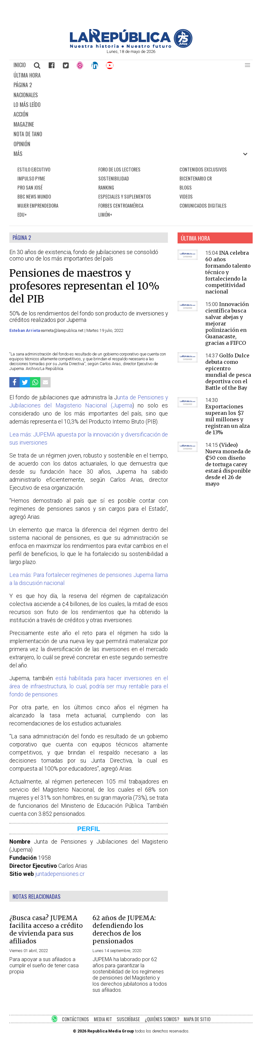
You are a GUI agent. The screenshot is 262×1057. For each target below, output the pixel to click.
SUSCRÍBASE (128, 1019)
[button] (247, 65)
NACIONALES (26, 95)
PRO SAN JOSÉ (30, 187)
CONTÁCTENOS (75, 1019)
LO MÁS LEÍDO (27, 104)
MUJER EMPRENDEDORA (37, 205)
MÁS (18, 154)
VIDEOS (186, 196)
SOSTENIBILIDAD (113, 178)
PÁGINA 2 (23, 85)
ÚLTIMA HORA (27, 75)
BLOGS (186, 187)
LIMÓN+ (105, 214)
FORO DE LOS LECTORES (119, 169)
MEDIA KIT (103, 1019)
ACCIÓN (21, 114)
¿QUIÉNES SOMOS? (162, 1019)
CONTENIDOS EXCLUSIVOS (203, 169)
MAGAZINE (24, 124)
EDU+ (22, 214)
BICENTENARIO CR (196, 178)
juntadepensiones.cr (59, 874)
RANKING (106, 187)
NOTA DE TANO (28, 134)
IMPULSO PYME (31, 178)
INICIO (20, 65)
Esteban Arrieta (25, 330)
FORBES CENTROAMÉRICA (120, 205)
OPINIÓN (22, 144)
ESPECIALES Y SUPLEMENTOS (124, 196)
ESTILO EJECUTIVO (33, 169)
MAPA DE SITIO (197, 1019)
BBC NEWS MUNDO (34, 196)
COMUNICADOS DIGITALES (203, 205)
